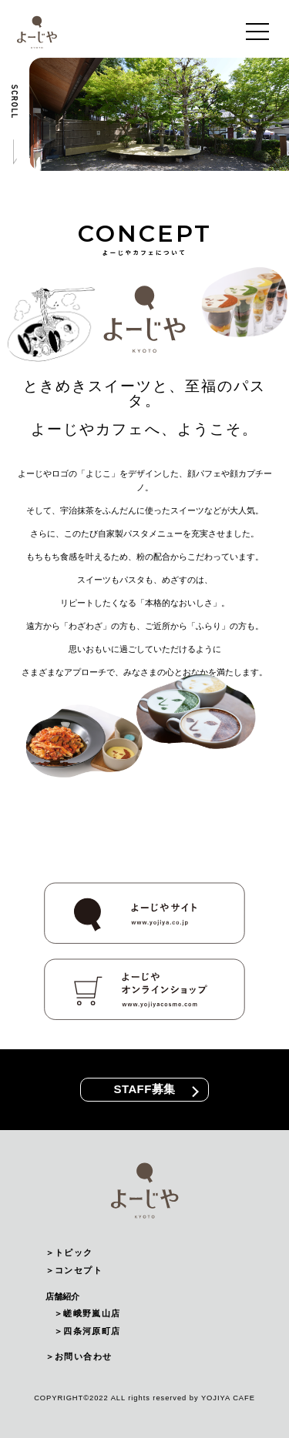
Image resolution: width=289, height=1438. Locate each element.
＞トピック (69, 1252)
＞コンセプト (73, 1270)
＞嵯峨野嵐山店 (87, 1313)
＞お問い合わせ (78, 1356)
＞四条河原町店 (87, 1331)
